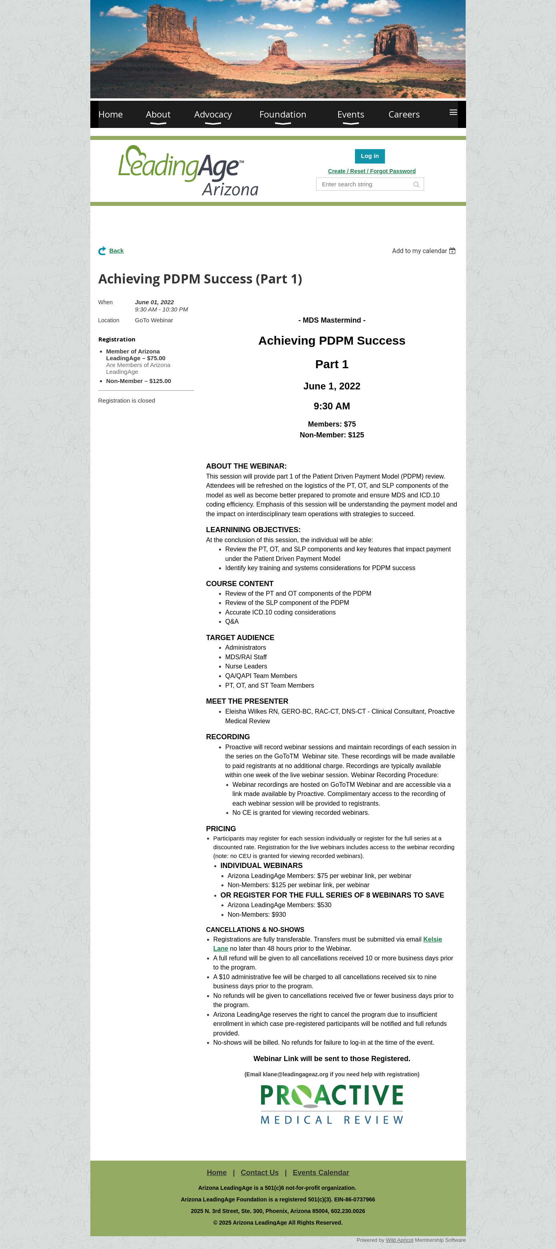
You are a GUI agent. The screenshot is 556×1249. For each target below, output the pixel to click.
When (105, 302)
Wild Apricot (399, 1240)
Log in (370, 155)
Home (217, 1173)
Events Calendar (321, 1173)
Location (109, 320)
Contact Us (260, 1173)
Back (117, 250)
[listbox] (425, 251)
